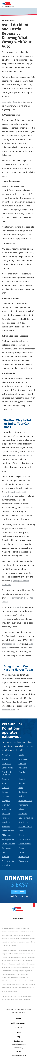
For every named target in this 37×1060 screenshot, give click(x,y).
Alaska (21, 755)
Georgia (5, 779)
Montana (6, 813)
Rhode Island (24, 839)
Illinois (22, 783)
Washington (24, 856)
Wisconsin (23, 861)
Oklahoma (6, 835)
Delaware (23, 768)
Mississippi (7, 809)
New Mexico (24, 822)
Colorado (22, 763)
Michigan (6, 805)
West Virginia (8, 861)
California (6, 763)
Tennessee (6, 848)
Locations (18, 1028)
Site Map (18, 1051)
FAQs (19, 1032)
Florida (22, 772)
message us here (11, 644)
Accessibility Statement (18, 1044)
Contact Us (18, 1041)
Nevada (5, 818)
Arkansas (23, 759)
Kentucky (23, 792)
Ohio (21, 831)
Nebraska (23, 813)
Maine (21, 796)
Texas (21, 848)
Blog (18, 1037)
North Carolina (25, 826)
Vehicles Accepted (18, 1023)
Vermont (22, 852)
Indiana (5, 787)
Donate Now (18, 892)
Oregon (22, 835)
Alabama (6, 755)
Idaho (4, 783)
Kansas (5, 792)
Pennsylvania (8, 839)
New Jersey (7, 822)
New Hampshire (26, 818)
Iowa (21, 787)
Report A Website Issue (18, 1055)
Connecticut (7, 768)
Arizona (5, 759)
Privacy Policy (18, 1048)
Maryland (6, 800)
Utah (4, 852)
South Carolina (8, 844)
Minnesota (23, 805)
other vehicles (17, 607)
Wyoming (6, 865)
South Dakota (25, 844)
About (18, 1019)
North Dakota (8, 831)
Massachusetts (25, 800)
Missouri (22, 809)
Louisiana (6, 796)
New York (6, 826)
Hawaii (22, 779)
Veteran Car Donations (12, 102)
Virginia (5, 856)
